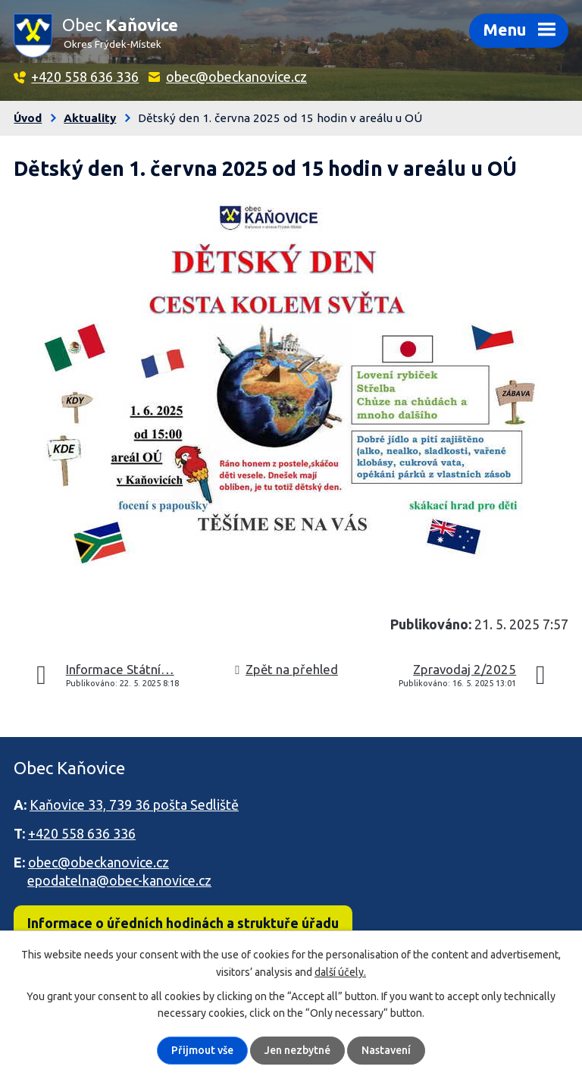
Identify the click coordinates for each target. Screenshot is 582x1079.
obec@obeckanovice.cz (236, 76)
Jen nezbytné (297, 1050)
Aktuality (90, 117)
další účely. (340, 971)
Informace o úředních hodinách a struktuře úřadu (183, 922)
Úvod (28, 117)
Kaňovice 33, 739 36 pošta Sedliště (134, 804)
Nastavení (386, 1050)
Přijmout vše (202, 1050)
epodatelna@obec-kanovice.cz (119, 880)
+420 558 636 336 (85, 76)
